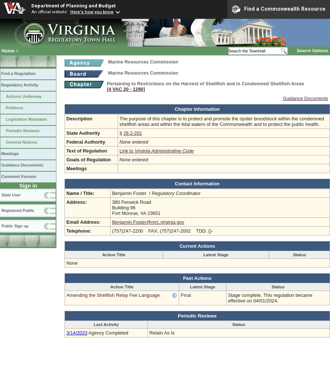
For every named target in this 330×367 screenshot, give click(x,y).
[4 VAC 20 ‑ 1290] (126, 89)
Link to (156, 151)
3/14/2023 (76, 333)
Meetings (10, 153)
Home (8, 51)
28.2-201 (133, 133)
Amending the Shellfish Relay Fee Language (113, 295)
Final (186, 295)
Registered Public (17, 210)
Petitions (14, 108)
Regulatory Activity (19, 85)
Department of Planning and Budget (73, 5)
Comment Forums (18, 176)
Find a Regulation (18, 73)
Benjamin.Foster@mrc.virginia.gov (148, 222)
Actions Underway (24, 96)
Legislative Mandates (26, 119)
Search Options (312, 50)
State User (11, 195)
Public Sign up (14, 226)
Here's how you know (92, 11)
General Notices (21, 142)
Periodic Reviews (23, 130)
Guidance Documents (22, 165)
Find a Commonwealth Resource (279, 9)
